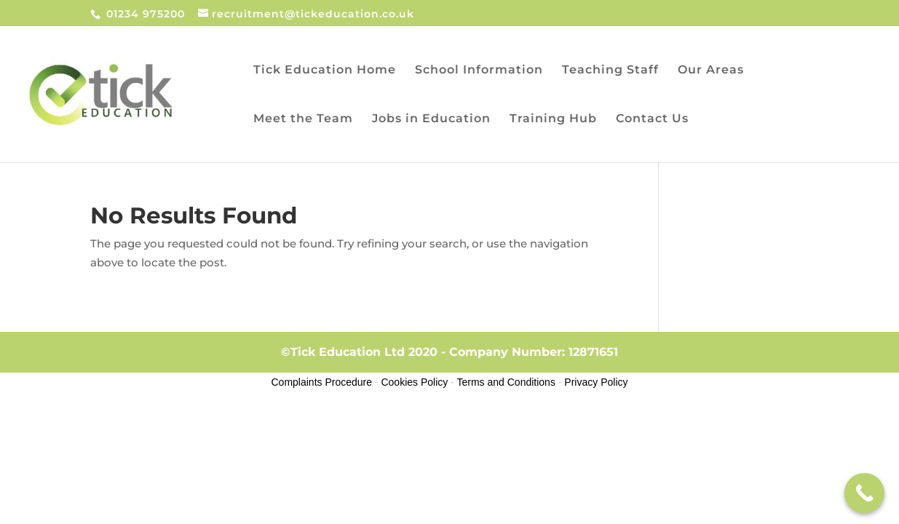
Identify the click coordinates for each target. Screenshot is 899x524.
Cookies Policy (414, 382)
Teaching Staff (610, 70)
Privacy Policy (595, 382)
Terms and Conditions (506, 382)
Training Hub (553, 119)
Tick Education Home (324, 70)
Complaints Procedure (322, 382)
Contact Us (652, 119)
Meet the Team (303, 119)
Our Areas (711, 70)
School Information (479, 70)
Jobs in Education (431, 119)
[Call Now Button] (864, 493)
